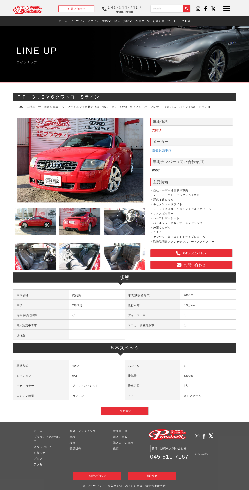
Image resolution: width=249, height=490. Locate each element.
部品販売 (75, 448)
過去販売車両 (162, 150)
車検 (72, 436)
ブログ (38, 458)
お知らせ (39, 452)
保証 (116, 448)
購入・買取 (120, 436)
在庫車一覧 (120, 431)
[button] (198, 9)
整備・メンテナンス (83, 431)
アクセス (39, 464)
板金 (72, 442)
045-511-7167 (169, 456)
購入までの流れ (123, 442)
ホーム (38, 431)
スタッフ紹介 (42, 446)
